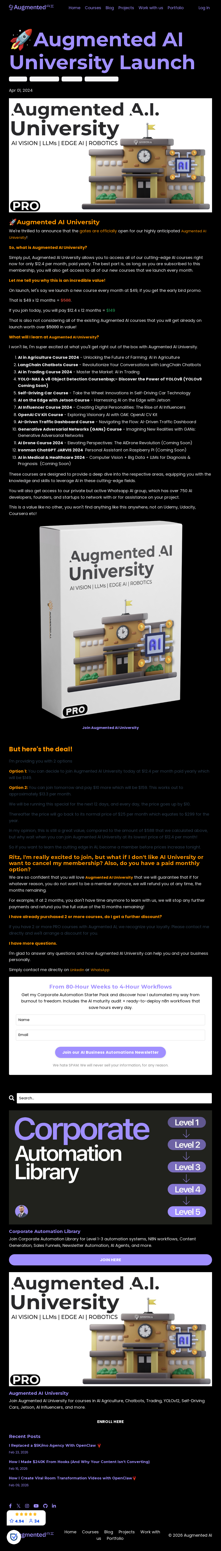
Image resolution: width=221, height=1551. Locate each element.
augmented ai (72, 78)
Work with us (151, 8)
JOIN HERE (110, 1261)
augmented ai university (101, 78)
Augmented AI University (58, 222)
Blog (109, 8)
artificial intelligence (44, 78)
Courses (91, 8)
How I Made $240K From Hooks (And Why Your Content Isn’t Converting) (79, 1463)
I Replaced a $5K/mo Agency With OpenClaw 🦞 (55, 1447)
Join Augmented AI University (110, 727)
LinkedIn (78, 969)
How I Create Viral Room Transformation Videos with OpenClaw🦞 (73, 1480)
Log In (204, 8)
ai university (18, 78)
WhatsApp (102, 969)
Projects (126, 8)
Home (73, 8)
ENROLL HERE (110, 1423)
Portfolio (176, 8)
